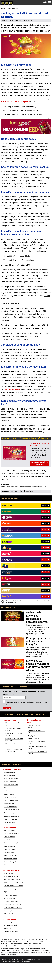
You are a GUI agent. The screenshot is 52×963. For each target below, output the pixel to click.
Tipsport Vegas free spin (10, 895)
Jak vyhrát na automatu (10, 840)
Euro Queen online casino (11, 800)
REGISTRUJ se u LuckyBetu (16, 101)
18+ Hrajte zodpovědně (8, 961)
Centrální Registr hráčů (10, 925)
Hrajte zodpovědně (5, 484)
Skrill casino (7, 928)
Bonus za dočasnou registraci (12, 879)
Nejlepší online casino (10, 781)
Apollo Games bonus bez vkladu (13, 907)
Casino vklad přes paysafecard (12, 922)
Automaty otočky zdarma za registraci (14, 882)
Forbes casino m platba (10, 813)
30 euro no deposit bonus (11, 901)
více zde (44, 486)
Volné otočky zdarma (9, 914)
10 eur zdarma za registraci (11, 889)
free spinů (46, 317)
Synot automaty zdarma (10, 855)
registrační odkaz (12, 389)
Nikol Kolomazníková (26, 20)
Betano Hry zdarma (9, 865)
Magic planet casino (9, 791)
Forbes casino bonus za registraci (13, 885)
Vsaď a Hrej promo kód (10, 819)
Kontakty (3, 959)
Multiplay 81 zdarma (9, 830)
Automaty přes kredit (9, 836)
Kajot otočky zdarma (9, 892)
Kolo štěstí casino (9, 852)
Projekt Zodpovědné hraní (26, 952)
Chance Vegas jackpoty (10, 806)
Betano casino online (9, 788)
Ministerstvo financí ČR (17, 950)
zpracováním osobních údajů (22, 702)
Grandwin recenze (9, 794)
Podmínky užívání (13, 959)
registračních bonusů (10, 248)
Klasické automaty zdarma (11, 862)
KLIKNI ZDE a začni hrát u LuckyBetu (39, 463)
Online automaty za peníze (11, 833)
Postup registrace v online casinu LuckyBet (38, 641)
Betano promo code (9, 772)
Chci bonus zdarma (9, 898)
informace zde (37, 943)
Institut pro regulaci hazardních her (34, 950)
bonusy (14, 161)
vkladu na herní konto (13, 358)
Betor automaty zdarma (10, 858)
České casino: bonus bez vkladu (13, 904)
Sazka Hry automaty (9, 846)
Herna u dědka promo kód (11, 778)
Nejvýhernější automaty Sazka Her (13, 843)
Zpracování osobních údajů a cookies (30, 959)
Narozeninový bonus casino (11, 876)
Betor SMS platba (9, 803)
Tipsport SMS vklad (9, 822)
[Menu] (49, 2)
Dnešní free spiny (9, 873)
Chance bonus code (9, 775)
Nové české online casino (11, 784)
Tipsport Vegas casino (10, 797)
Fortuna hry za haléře (10, 849)
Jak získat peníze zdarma (11, 931)
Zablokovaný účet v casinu (11, 816)
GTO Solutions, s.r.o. (24, 961)
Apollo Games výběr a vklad (11, 810)
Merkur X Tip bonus (9, 911)
